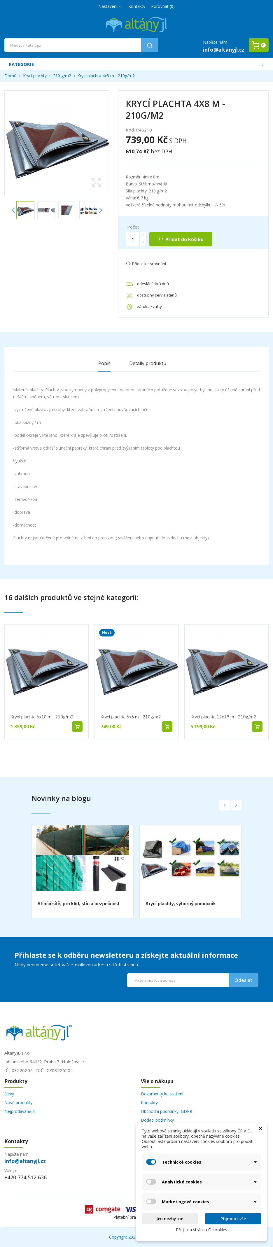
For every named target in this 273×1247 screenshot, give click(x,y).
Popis (104, 363)
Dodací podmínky (157, 1120)
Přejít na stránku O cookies (201, 1229)
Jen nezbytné (169, 1218)
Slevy (9, 1094)
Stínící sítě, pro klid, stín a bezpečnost (78, 903)
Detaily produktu (147, 363)
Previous (13, 210)
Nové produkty (18, 1102)
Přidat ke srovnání (146, 263)
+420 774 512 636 (25, 1177)
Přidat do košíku (184, 239)
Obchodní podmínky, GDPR (166, 1111)
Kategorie (21, 64)
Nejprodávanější (19, 1111)
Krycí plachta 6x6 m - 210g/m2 (131, 717)
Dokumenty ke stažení (162, 1094)
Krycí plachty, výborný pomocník (181, 903)
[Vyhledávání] (81, 45)
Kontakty (136, 6)
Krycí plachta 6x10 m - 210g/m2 (42, 717)
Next (100, 210)
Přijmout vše (233, 1218)
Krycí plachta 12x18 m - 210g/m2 (223, 717)
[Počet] (133, 239)
